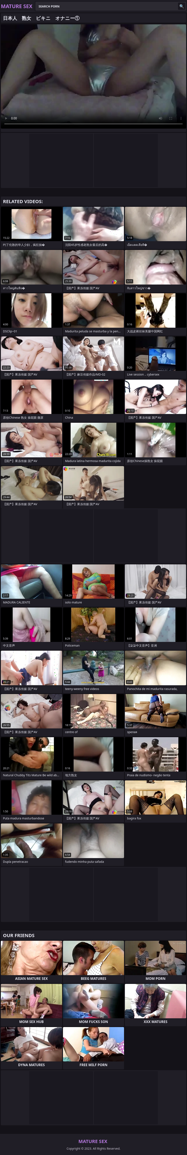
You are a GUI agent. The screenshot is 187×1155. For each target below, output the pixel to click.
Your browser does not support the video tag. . (93, 76)
